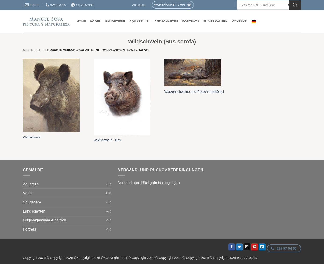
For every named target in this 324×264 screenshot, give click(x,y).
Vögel (95, 21)
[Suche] (295, 5)
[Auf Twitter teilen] (239, 246)
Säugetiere (115, 21)
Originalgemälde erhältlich (44, 220)
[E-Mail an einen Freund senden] (247, 246)
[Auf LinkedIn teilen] (262, 246)
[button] (173, 5)
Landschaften (165, 21)
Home (81, 21)
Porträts (190, 21)
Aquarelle (138, 21)
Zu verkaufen (215, 21)
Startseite (32, 49)
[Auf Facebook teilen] (231, 246)
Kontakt (239, 21)
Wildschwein (32, 137)
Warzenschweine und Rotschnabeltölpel (194, 92)
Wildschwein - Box (107, 140)
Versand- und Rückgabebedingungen (149, 183)
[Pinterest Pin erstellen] (254, 246)
